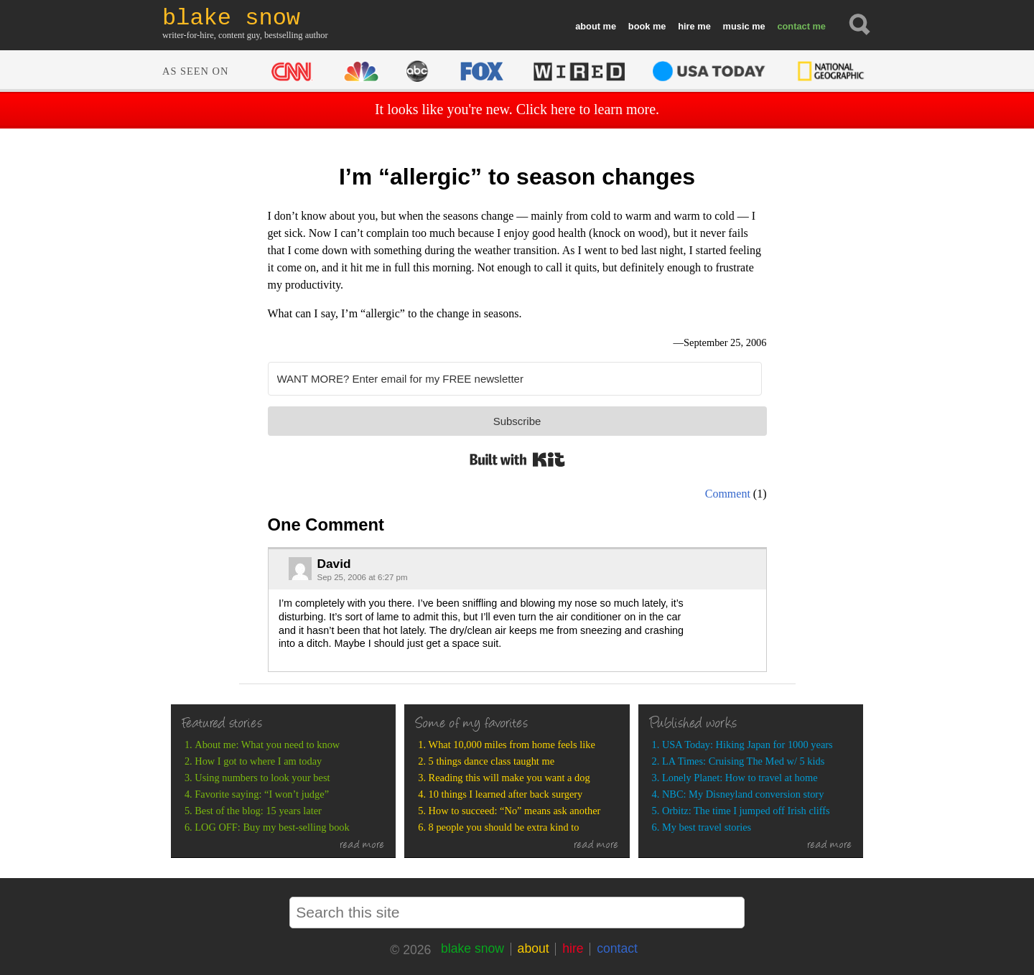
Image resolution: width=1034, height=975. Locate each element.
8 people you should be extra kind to (504, 827)
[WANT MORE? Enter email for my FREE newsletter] (515, 379)
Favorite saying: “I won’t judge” (262, 794)
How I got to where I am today (258, 761)
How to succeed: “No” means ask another (515, 810)
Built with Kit (517, 459)
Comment (727, 494)
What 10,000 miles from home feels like (512, 744)
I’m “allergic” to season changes (517, 177)
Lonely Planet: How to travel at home (740, 777)
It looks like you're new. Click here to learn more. (517, 109)
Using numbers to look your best (262, 777)
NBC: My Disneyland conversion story (743, 794)
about (587, 26)
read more (362, 846)
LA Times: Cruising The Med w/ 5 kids (743, 761)
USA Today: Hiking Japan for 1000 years (747, 744)
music (736, 26)
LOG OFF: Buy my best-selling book (272, 827)
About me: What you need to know (267, 744)
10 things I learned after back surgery (506, 794)
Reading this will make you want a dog (509, 777)
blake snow (472, 948)
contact (793, 26)
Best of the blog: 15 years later (258, 810)
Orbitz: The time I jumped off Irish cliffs (746, 810)
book (639, 26)
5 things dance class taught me (491, 761)
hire (686, 26)
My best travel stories (706, 827)
